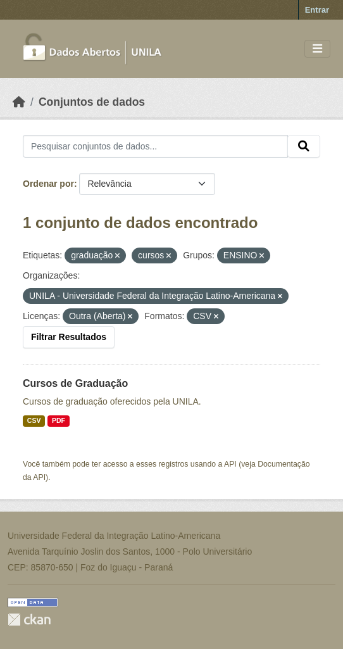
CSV (34, 420)
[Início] (19, 102)
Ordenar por (48, 184)
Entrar (317, 10)
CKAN (29, 619)
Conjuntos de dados (92, 102)
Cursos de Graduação (75, 383)
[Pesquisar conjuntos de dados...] (155, 146)
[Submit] (303, 146)
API (230, 464)
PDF (58, 420)
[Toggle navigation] (317, 49)
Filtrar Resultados (68, 337)
